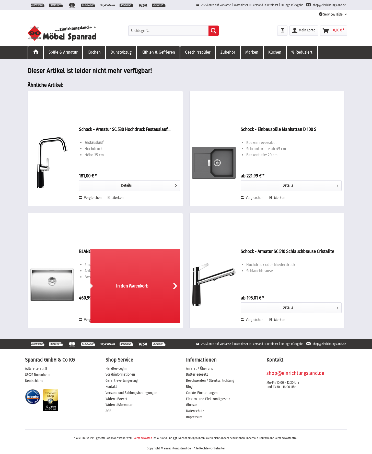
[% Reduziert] (302, 52)
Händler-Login (116, 368)
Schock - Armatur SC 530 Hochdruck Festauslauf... (124, 129)
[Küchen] (275, 52)
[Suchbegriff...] (173, 31)
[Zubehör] (228, 52)
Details (149, 185)
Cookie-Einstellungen (201, 393)
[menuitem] (173, 31)
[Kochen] (94, 52)
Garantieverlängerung (122, 380)
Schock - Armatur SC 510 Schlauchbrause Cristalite (287, 251)
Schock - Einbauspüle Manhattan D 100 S (278, 129)
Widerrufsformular (119, 405)
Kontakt (111, 387)
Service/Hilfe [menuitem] (331, 14)
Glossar (191, 405)
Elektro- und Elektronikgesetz (208, 399)
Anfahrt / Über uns (199, 368)
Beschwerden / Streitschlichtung (210, 380)
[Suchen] (213, 31)
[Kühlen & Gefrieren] (158, 52)
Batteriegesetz (197, 374)
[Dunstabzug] (121, 52)
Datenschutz (195, 411)
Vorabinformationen (120, 374)
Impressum (194, 417)
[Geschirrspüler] (198, 52)
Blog (189, 387)
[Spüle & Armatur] (63, 52)
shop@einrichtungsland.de (295, 373)
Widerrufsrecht (116, 399)
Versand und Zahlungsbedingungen (131, 393)
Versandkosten (143, 438)
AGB (108, 411)
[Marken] (252, 52)
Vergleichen (90, 198)
